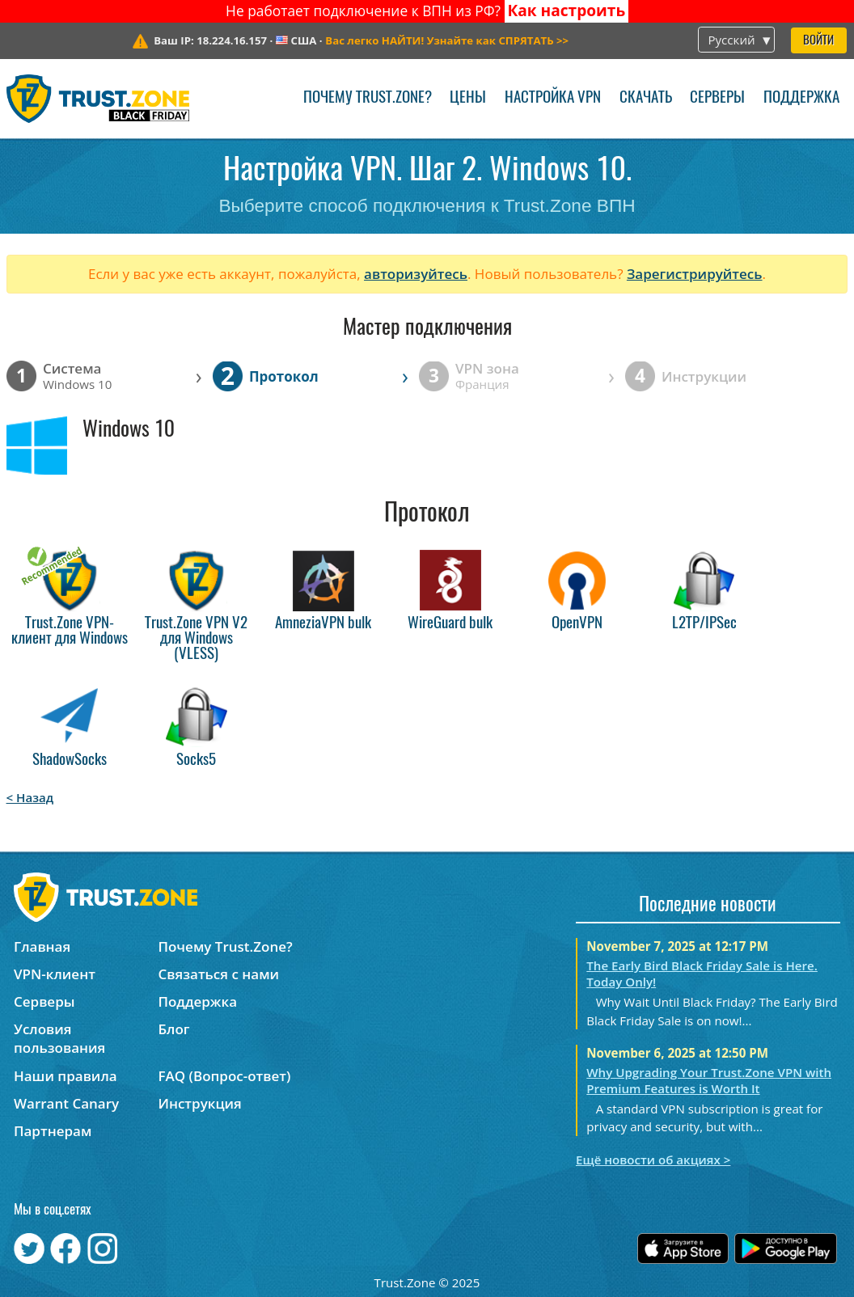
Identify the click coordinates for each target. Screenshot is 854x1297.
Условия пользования (59, 1038)
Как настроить (566, 10)
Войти (818, 41)
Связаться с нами (218, 974)
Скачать (645, 98)
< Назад (30, 797)
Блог (173, 1029)
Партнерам (52, 1131)
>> (447, 40)
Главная (42, 946)
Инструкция (199, 1103)
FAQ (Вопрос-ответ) (224, 1076)
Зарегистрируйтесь (695, 273)
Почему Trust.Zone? (367, 98)
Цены (468, 98)
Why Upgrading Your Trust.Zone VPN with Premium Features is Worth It (708, 1080)
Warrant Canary (66, 1103)
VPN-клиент (54, 974)
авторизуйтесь (415, 273)
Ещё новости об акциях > (653, 1159)
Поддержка (801, 98)
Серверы (717, 98)
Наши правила (65, 1076)
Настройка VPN (553, 98)
